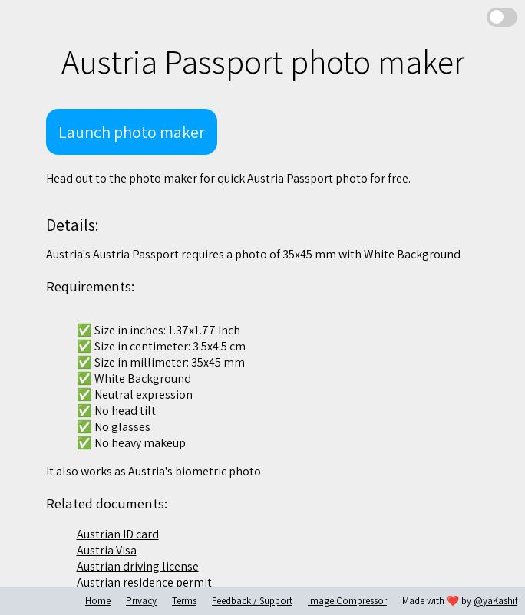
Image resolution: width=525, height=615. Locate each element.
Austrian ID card (118, 534)
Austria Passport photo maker (262, 61)
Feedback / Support (252, 600)
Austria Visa (107, 550)
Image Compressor (347, 600)
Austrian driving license (138, 566)
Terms (184, 600)
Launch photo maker (131, 132)
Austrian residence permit (144, 582)
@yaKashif (495, 600)
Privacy (141, 600)
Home (98, 600)
